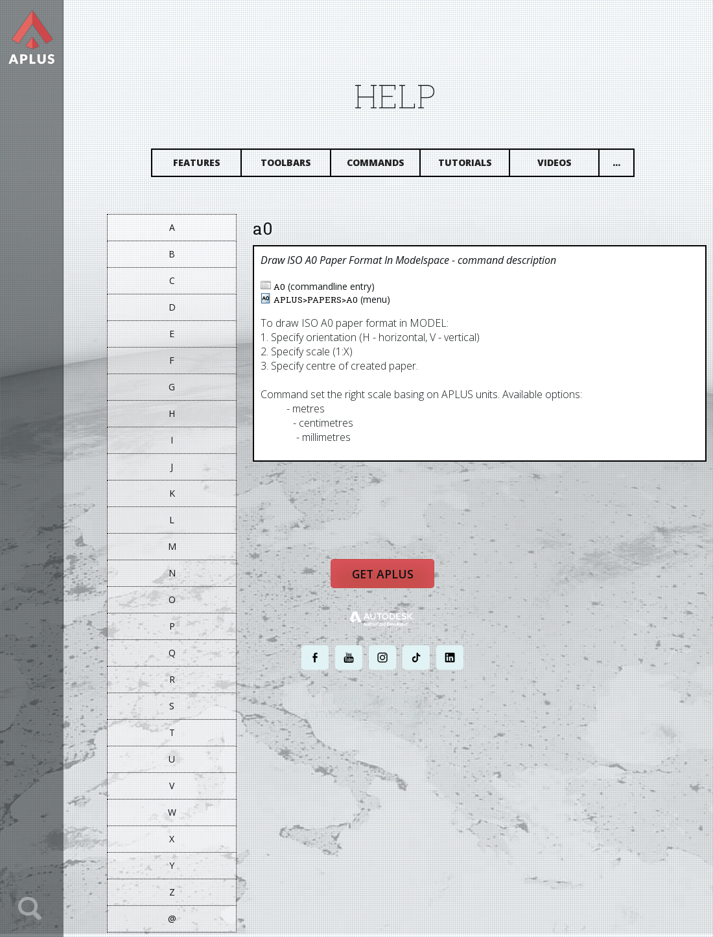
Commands (388, 167)
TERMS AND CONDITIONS (443, 749)
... (629, 167)
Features (209, 167)
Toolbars (299, 167)
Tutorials (478, 167)
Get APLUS (395, 584)
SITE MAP (504, 749)
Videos (567, 167)
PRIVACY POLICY (372, 749)
